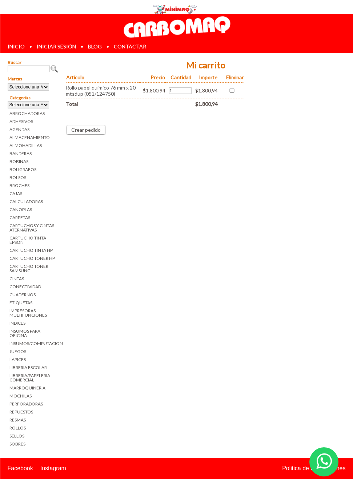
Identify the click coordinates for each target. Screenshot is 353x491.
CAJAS (15, 193)
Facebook (20, 468)
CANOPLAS (20, 209)
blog (95, 46)
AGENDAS (19, 129)
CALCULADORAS (26, 201)
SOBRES (17, 444)
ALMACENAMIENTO (29, 137)
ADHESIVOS (21, 121)
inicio (16, 46)
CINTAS (16, 278)
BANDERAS (20, 153)
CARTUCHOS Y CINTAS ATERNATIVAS (31, 228)
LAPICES (17, 359)
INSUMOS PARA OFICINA (24, 333)
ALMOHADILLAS (25, 145)
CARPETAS (19, 217)
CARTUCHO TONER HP (32, 258)
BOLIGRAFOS (22, 169)
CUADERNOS (22, 294)
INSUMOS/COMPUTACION (34, 343)
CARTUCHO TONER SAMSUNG (28, 268)
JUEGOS (17, 351)
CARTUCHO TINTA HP (31, 250)
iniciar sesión (56, 46)
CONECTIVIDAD (25, 286)
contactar (130, 46)
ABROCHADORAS (27, 113)
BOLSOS (17, 177)
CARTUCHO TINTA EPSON (27, 240)
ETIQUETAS (20, 302)
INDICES (17, 323)
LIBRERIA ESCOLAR (28, 367)
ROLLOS (17, 428)
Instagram (53, 468)
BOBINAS (18, 161)
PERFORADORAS (26, 404)
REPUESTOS (21, 412)
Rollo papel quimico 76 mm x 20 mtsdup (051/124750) (101, 90)
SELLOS (16, 436)
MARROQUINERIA (27, 388)
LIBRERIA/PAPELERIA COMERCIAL (29, 378)
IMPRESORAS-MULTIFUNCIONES (28, 313)
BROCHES (19, 185)
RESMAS (17, 420)
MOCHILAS (20, 396)
